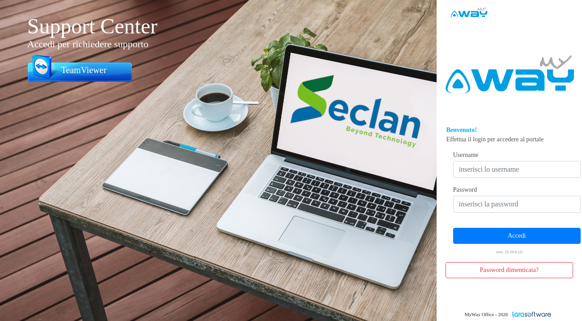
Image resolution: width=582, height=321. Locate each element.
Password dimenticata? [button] (509, 269)
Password (465, 189)
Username (466, 155)
